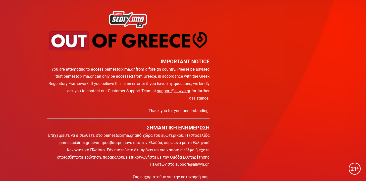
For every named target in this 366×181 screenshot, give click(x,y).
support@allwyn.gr (173, 90)
